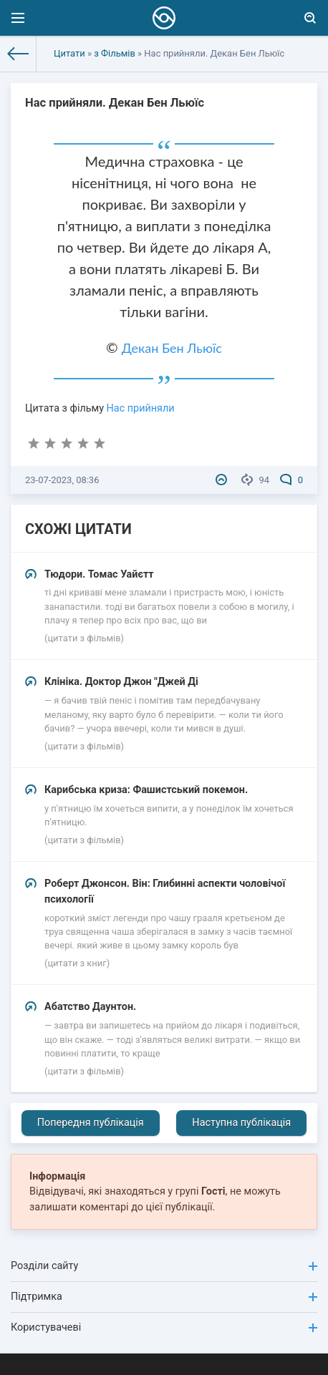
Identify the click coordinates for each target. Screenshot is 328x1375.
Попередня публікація (90, 1123)
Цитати (69, 53)
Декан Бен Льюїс (172, 348)
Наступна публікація (241, 1123)
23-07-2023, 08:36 (62, 480)
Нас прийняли (141, 408)
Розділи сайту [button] (164, 1266)
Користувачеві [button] (164, 1327)
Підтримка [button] (164, 1297)
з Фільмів (114, 53)
